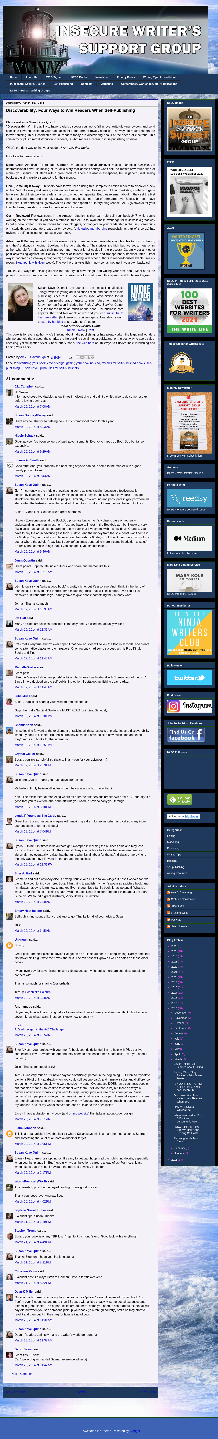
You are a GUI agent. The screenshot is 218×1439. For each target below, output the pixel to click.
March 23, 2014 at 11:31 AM (33, 1320)
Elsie (18, 1025)
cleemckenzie (179, 926)
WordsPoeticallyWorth (31, 1181)
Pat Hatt (20, 618)
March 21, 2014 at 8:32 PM (33, 1283)
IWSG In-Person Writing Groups (30, 90)
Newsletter (102, 77)
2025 (174, 951)
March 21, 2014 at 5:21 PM (33, 1262)
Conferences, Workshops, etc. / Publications (149, 83)
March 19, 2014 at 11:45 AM (33, 687)
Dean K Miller (24, 1291)
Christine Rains (26, 1271)
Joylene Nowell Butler (30, 1210)
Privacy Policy (126, 77)
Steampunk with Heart (30, 262)
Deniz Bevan (24, 1349)
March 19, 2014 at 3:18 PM (33, 807)
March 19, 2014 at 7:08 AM (33, 406)
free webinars (85, 343)
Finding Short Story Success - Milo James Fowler (188, 1075)
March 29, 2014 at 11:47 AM (33, 1365)
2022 (174, 966)
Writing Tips (174, 854)
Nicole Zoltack (25, 435)
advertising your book (31, 363)
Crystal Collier (25, 753)
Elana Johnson (25, 1128)
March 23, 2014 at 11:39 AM (33, 1340)
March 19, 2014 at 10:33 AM (33, 609)
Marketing (106, 83)
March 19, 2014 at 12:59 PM (34, 745)
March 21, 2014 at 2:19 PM (33, 1221)
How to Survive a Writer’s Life (184, 1108)
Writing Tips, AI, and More (159, 77)
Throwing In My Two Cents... (186, 1140)
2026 (174, 946)
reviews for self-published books (123, 363)
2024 (174, 956)
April (177, 1054)
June (177, 1043)
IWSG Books (79, 77)
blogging (172, 860)
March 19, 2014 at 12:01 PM (34, 716)
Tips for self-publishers (63, 368)
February (180, 1148)
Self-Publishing (63, 83)
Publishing (173, 848)
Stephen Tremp (26, 1230)
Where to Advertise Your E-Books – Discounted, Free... (188, 1118)
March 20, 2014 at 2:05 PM (33, 1143)
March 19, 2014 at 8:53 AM (33, 426)
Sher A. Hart (23, 873)
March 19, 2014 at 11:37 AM (33, 629)
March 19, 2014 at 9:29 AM (33, 451)
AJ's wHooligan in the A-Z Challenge (39, 1029)
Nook (81, 330)
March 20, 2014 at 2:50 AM (33, 901)
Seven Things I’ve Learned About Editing (188, 1065)
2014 (174, 1008)
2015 (174, 1002)
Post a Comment (22, 1373)
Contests (86, 83)
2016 (174, 997)
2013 (174, 1159)
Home (13, 77)
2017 (174, 992)
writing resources (177, 873)
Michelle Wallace (27, 667)
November (180, 1017)
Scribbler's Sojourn (38, 992)
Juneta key (177, 905)
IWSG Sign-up (54, 77)
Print (91, 330)
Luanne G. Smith (27, 460)
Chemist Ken (24, 725)
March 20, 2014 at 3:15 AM (33, 930)
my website (80, 1113)
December (180, 1012)
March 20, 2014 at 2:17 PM (33, 1172)
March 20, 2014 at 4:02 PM (33, 1201)
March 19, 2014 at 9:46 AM (33, 551)
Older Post (146, 1392)
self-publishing (175, 867)
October (179, 1023)
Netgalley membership (92, 228)
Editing (171, 835)
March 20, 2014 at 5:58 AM (33, 998)
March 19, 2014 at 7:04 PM (33, 831)
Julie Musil (22, 696)
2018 (174, 987)
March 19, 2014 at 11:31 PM (34, 864)
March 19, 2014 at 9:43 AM (33, 476)
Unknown (21, 939)
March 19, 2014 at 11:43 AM (33, 658)
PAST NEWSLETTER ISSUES (185, 473)
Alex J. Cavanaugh (182, 892)
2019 (174, 982)
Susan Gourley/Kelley (30, 415)
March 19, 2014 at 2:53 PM (33, 765)
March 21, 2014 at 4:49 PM (33, 1242)
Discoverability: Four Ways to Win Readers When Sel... (188, 1098)
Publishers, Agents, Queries (27, 83)
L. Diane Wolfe (179, 912)
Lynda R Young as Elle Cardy (35, 815)
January (179, 1153)
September (181, 1028)
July (177, 1038)
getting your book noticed (83, 363)
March (178, 1059)
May (177, 1048)
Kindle (71, 330)
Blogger (135, 1431)
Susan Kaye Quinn (34, 368)
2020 (174, 977)
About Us (31, 77)
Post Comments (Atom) (90, 1406)
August (178, 1033)
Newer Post (15, 1392)
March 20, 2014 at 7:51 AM (33, 1119)
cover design (55, 363)
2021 (174, 971)
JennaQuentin (25, 560)
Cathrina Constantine (183, 899)
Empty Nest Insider (28, 910)
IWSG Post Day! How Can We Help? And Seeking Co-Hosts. (186, 1130)
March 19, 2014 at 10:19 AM (33, 572)
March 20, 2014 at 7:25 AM (33, 1035)
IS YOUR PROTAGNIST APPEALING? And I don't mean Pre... (188, 1087)
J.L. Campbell (24, 386)
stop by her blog (52, 321)
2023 (174, 961)
